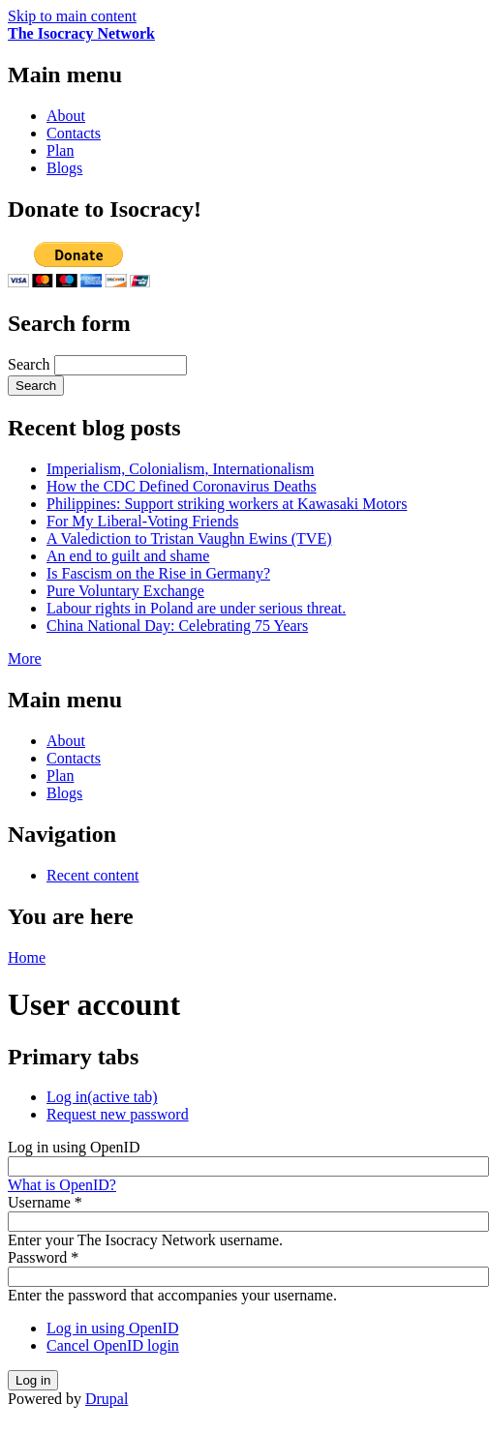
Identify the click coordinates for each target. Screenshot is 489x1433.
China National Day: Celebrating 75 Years (177, 625)
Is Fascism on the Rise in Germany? (158, 573)
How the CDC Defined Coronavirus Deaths (181, 486)
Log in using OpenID (73, 1147)
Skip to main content (72, 16)
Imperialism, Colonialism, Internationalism (180, 469)
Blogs (64, 168)
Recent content (92, 875)
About (65, 115)
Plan (60, 150)
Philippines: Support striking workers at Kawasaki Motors (226, 503)
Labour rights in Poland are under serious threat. (196, 608)
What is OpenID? (62, 1185)
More (25, 658)
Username (45, 1202)
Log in (102, 1097)
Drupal (106, 1398)
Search (31, 364)
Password (43, 1257)
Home (27, 957)
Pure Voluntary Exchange (125, 590)
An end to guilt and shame (127, 556)
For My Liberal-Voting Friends (142, 521)
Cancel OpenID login (112, 1345)
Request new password (117, 1114)
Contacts (73, 133)
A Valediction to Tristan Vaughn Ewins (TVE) (189, 538)
